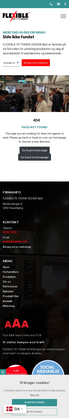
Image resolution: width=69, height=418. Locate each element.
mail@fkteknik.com (15, 241)
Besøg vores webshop (36, 62)
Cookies (3, 372)
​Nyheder (8, 291)
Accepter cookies (35, 402)
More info (34, 394)
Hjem (6, 267)
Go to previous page (34, 150)
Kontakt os (9, 63)
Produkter (9, 277)
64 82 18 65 (10, 232)
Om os (7, 282)
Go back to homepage (35, 157)
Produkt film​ (11, 296)
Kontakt (8, 301)
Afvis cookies (34, 412)
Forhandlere (11, 272)
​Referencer (10, 286)
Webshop (9, 306)
